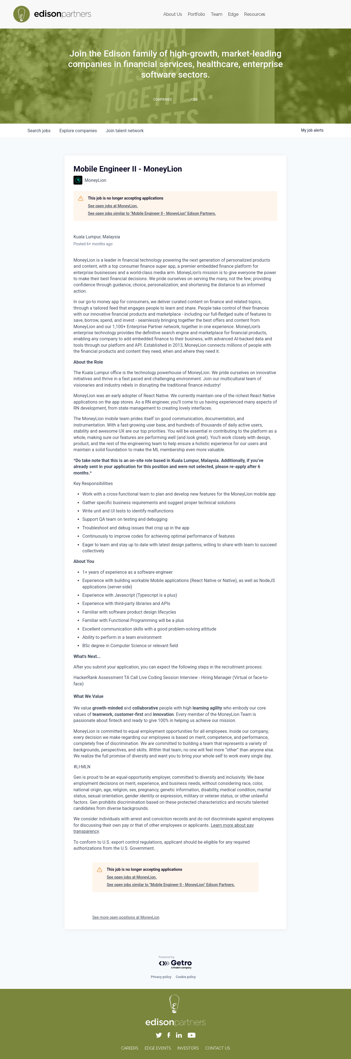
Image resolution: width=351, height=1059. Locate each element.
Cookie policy (186, 977)
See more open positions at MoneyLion (125, 917)
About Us (172, 14)
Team (216, 14)
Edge (233, 14)
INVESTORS (188, 1048)
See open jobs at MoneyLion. (113, 206)
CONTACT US (217, 1048)
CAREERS (129, 1048)
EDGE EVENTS (158, 1048)
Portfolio (196, 14)
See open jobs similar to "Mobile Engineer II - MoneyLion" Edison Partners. (152, 213)
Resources (254, 14)
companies (78, 130)
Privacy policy (161, 977)
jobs (38, 130)
